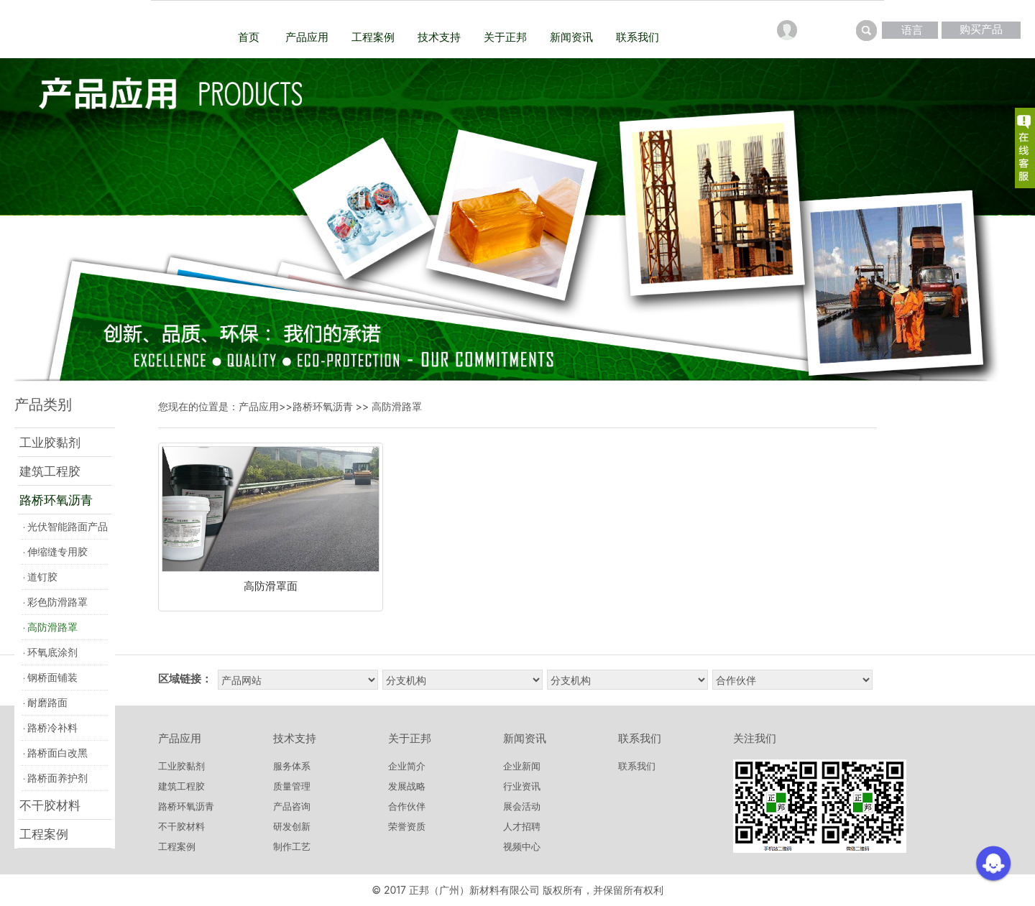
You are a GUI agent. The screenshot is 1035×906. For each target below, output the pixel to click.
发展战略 (407, 786)
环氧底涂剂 (50, 652)
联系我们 (637, 37)
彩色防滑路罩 (55, 602)
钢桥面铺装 (50, 677)
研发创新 (291, 826)
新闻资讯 (571, 37)
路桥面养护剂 (55, 778)
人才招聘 (521, 826)
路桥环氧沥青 (56, 500)
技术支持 (439, 37)
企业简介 (407, 766)
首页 (248, 37)
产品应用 (306, 37)
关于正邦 (505, 37)
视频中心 (521, 846)
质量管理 (291, 786)
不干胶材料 (49, 805)
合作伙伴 (407, 806)
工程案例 (373, 37)
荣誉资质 (407, 826)
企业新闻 (521, 766)
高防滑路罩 (50, 627)
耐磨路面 (45, 702)
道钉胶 (40, 576)
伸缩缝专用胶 (55, 551)
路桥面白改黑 (55, 752)
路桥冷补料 (50, 727)
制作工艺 (291, 846)
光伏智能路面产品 (65, 526)
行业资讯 (521, 786)
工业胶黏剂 (49, 442)
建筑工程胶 (49, 471)
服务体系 (291, 766)
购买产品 (981, 29)
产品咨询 (291, 806)
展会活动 (521, 806)
